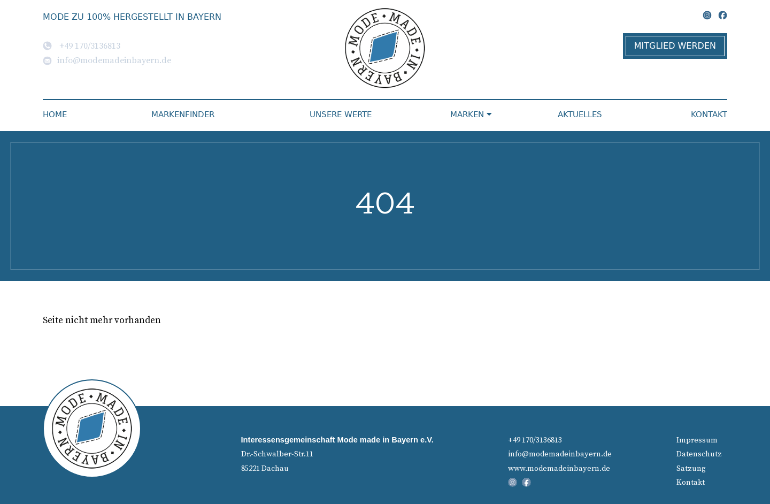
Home (55, 114)
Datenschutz (699, 453)
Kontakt (709, 114)
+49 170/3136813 (81, 45)
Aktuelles (580, 114)
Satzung (691, 468)
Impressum (697, 439)
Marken (471, 114)
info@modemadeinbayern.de (107, 60)
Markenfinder (182, 114)
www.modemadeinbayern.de (559, 468)
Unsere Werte (341, 114)
